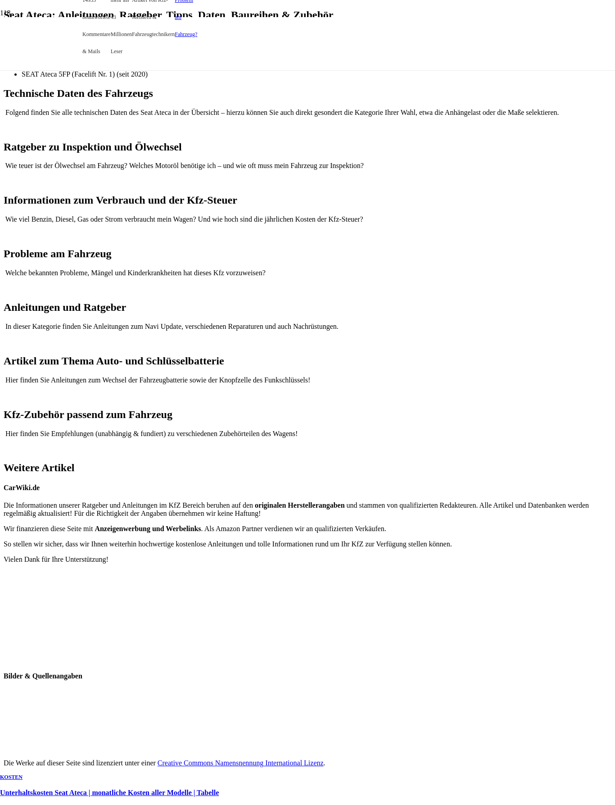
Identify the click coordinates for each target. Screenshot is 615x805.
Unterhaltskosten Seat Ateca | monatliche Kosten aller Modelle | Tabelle (109, 792)
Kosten (11, 777)
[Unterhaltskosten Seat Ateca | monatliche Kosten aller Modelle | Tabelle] (180, 237)
